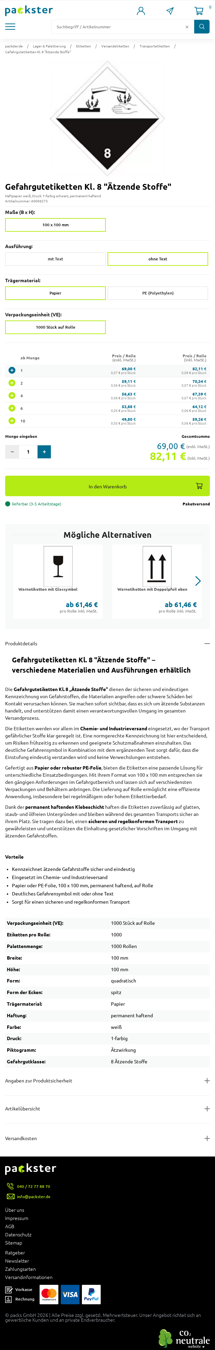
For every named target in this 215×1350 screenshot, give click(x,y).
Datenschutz (18, 1234)
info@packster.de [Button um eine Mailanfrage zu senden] (34, 1196)
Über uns (14, 1210)
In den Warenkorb (108, 486)
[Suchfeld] (117, 26)
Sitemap (13, 1243)
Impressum (16, 1218)
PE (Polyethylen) (158, 293)
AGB (9, 1226)
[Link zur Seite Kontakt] (170, 11)
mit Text (55, 258)
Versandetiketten (115, 46)
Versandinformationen (29, 1277)
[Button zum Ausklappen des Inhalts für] (107, 1138)
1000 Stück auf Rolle (55, 327)
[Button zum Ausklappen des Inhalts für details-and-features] (107, 643)
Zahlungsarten (20, 1269)
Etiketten (83, 46)
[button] (15, 26)
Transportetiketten (155, 46)
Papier (55, 293)
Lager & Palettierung (49, 46)
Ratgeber (15, 1252)
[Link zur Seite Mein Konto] (141, 11)
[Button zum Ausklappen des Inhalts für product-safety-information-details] (107, 1081)
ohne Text (157, 258)
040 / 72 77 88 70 (33, 1186)
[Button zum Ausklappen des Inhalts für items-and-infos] (107, 1109)
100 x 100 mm (55, 224)
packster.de (14, 46)
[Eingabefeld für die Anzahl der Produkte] (28, 451)
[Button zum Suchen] (202, 26)
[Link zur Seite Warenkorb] (199, 11)
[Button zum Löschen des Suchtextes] (187, 26)
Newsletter (17, 1261)
